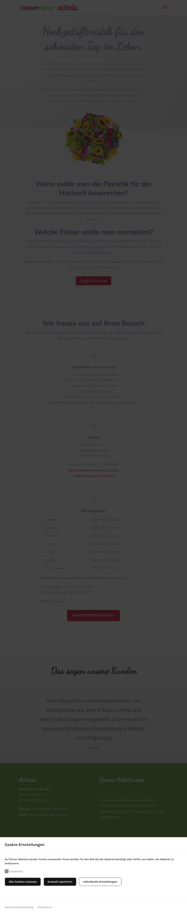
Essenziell (14, 871)
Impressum (45, 907)
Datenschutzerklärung (19, 907)
